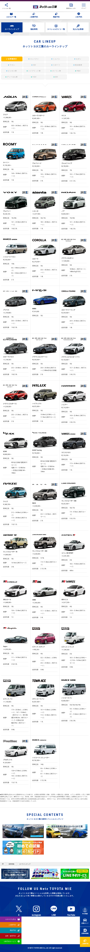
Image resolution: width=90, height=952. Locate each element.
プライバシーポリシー (35, 932)
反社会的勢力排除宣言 (56, 932)
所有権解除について (76, 932)
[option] (45, 874)
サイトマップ (46, 934)
